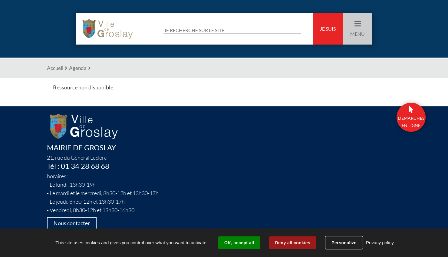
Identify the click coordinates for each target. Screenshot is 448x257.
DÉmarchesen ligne (411, 122)
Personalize (343, 242)
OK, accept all (239, 242)
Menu (357, 34)
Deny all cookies (292, 242)
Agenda (78, 68)
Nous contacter (72, 223)
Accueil (55, 68)
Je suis (328, 29)
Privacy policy (380, 242)
